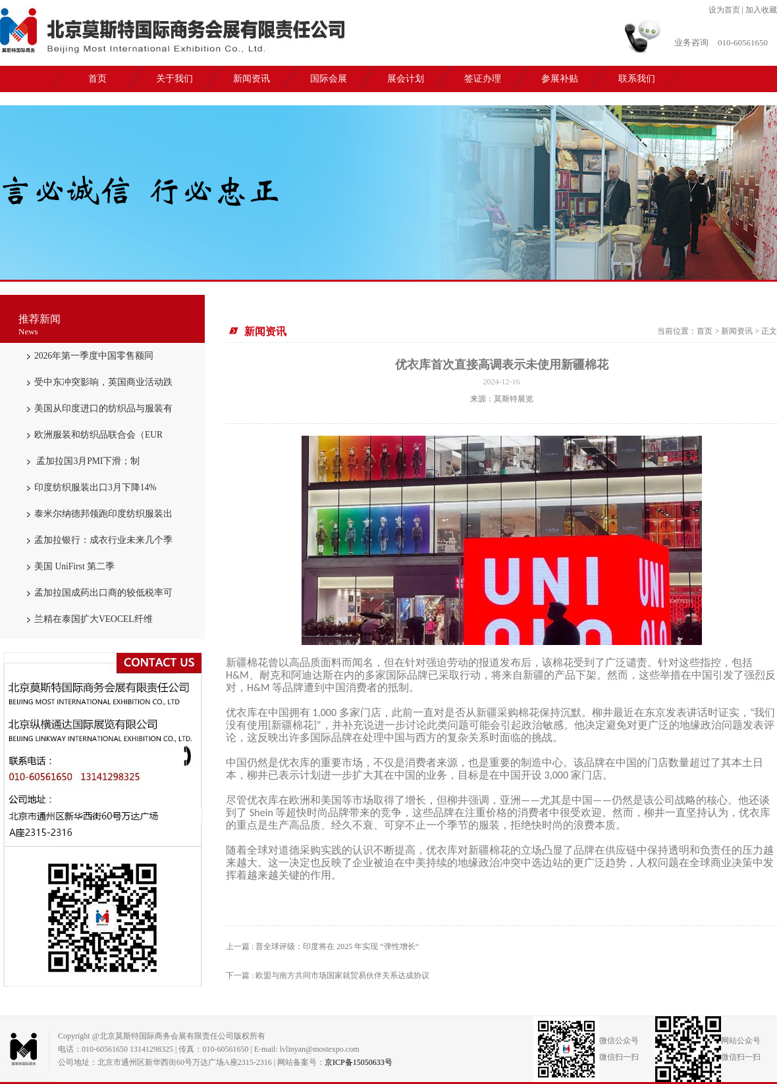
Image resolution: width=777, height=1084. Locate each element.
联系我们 (636, 79)
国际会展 (328, 79)
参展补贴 (559, 79)
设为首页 (724, 9)
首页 (97, 79)
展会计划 (405, 79)
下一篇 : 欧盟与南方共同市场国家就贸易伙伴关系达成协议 (327, 975)
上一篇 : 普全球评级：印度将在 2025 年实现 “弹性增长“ (322, 946)
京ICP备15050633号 (358, 1062)
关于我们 (174, 79)
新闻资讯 (251, 79)
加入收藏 (761, 9)
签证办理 (482, 79)
